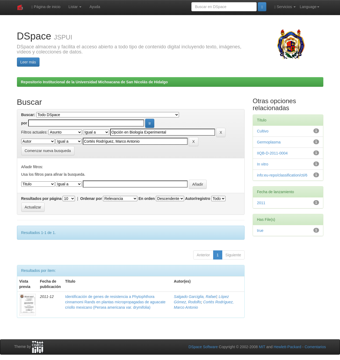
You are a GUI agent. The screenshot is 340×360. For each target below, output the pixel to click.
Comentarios (315, 347)
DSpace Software (203, 347)
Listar (75, 7)
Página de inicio (45, 7)
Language (309, 7)
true (260, 230)
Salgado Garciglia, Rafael (195, 296)
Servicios (285, 7)
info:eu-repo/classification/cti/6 (282, 175)
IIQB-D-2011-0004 (272, 153)
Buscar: (28, 115)
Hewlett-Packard (287, 347)
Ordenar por (91, 198)
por (24, 123)
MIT (262, 347)
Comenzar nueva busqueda (48, 151)
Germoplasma (269, 142)
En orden (146, 198)
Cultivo (263, 131)
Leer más (28, 62)
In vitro (262, 164)
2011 (261, 203)
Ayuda (95, 7)
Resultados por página (41, 198)
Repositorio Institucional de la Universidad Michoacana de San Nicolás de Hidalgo (94, 82)
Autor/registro (197, 198)
